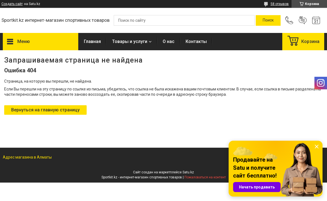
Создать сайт (12, 4)
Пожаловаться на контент (205, 177)
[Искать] (268, 20)
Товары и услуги (129, 41)
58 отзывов (280, 4)
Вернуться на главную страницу (45, 110)
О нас (168, 41)
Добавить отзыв (303, 20)
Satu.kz (188, 172)
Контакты (196, 41)
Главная (92, 41)
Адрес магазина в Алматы (27, 157)
